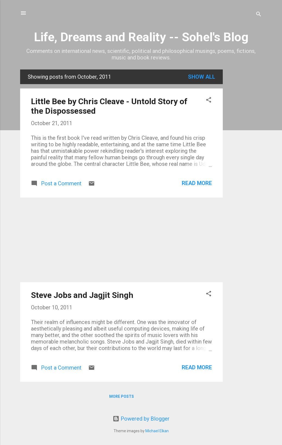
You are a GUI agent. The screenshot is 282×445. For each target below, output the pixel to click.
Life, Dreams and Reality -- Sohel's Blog (141, 37)
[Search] (258, 15)
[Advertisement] (244, 150)
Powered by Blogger (141, 418)
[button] (208, 100)
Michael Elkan (157, 431)
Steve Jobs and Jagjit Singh (82, 295)
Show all (201, 77)
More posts (121, 396)
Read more (197, 183)
